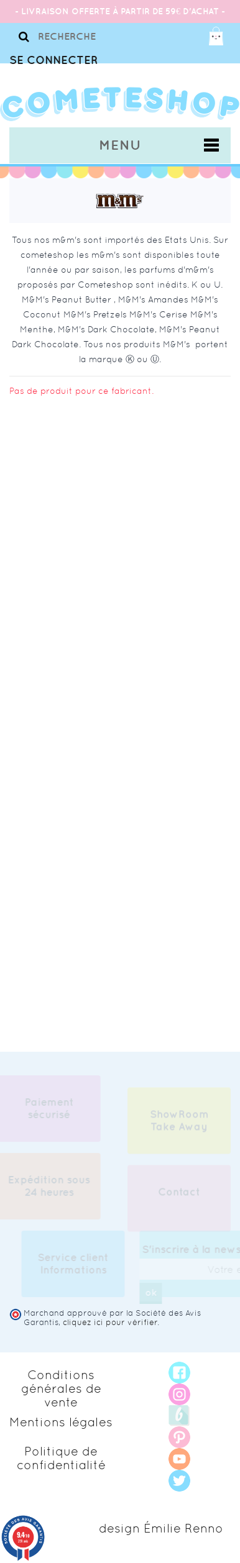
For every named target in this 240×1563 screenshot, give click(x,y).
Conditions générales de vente (61, 1388)
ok (153, 1292)
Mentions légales (61, 1422)
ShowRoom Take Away (179, 1122)
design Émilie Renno (161, 1528)
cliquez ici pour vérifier (110, 1322)
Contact (179, 1194)
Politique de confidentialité (61, 1458)
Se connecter (53, 59)
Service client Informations (75, 1263)
